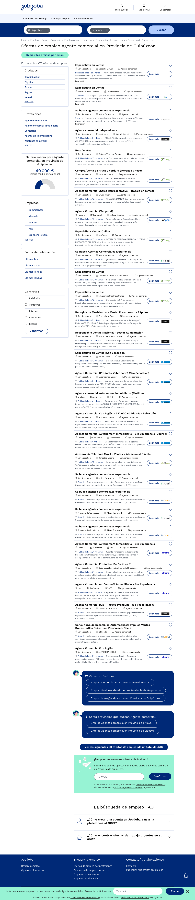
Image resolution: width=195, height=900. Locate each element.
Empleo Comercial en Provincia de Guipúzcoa (120, 682)
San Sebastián (32, 77)
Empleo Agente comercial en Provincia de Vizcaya (122, 730)
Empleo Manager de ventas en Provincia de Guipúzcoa (125, 698)
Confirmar (36, 330)
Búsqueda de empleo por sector (91, 870)
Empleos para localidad (86, 878)
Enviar (175, 891)
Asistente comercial (36, 140)
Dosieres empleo (30, 865)
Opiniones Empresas (32, 870)
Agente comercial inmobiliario (41, 125)
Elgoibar (29, 82)
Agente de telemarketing (38, 135)
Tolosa (28, 87)
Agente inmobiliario (36, 120)
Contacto (131, 865)
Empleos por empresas (86, 874)
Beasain (29, 97)
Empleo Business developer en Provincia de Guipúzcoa (126, 690)
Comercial (30, 130)
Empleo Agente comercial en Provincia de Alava (121, 722)
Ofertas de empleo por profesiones (93, 865)
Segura (28, 92)
